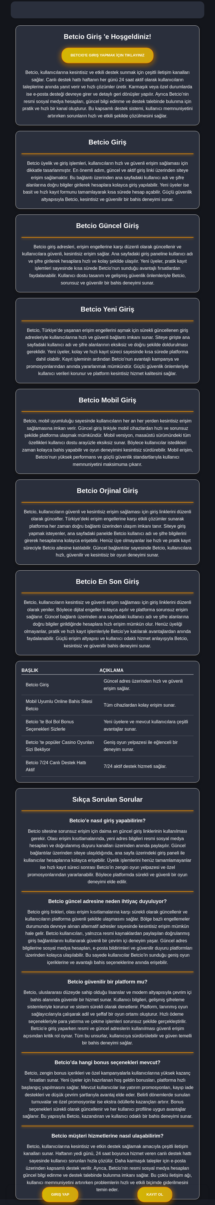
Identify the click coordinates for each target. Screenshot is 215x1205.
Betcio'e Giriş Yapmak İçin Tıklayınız (107, 55)
